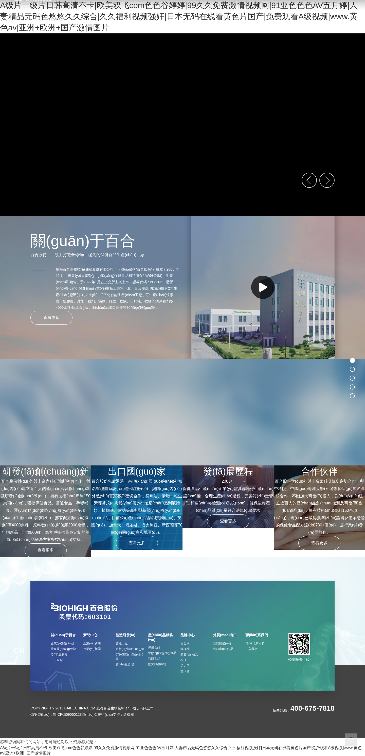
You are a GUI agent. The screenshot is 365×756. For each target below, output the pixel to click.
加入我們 (251, 649)
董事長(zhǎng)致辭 (63, 649)
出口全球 (57, 660)
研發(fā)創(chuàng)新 (130, 649)
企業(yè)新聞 (92, 643)
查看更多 (51, 317)
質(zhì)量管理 (125, 664)
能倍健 (185, 671)
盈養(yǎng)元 (189, 654)
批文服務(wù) (157, 664)
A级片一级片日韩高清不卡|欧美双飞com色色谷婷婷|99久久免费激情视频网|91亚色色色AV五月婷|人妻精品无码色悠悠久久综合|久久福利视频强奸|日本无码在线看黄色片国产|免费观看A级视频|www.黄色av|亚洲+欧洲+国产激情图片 (179, 16)
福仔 (183, 660)
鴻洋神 (185, 649)
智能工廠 (122, 643)
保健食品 (154, 647)
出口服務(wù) (222, 643)
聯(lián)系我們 (254, 643)
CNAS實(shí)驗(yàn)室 (129, 657)
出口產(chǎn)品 (223, 649)
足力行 (185, 665)
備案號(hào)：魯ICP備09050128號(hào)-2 (63, 714)
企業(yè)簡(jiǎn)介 (63, 643)
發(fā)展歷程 (59, 654)
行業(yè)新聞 (92, 649)
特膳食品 (154, 658)
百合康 (185, 643)
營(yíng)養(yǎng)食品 (162, 653)
